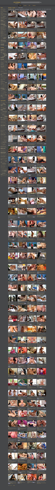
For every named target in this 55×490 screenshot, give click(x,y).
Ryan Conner (2, 160)
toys (2, 96)
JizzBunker (3, 24)
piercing (4, 87)
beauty (2, 53)
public (1, 89)
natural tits (3, 84)
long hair (31, 124)
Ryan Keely (5, 160)
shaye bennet (13, 345)
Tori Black (5, 172)
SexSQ (5, 35)
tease (42, 387)
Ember (5, 127)
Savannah (4, 163)
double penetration (32, 165)
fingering (2, 71)
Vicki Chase (4, 175)
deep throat (23, 335)
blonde (3, 56)
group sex (4, 72)
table (32, 41)
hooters (5, 75)
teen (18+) (13, 145)
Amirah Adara (3, 107)
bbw (3, 52)
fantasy (1, 69)
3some (5, 48)
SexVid (3, 36)
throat (12, 483)
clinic (38, 451)
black (1, 56)
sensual (30, 41)
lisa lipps (31, 482)
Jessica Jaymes (3, 135)
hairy (6, 72)
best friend (41, 239)
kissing (6, 77)
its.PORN (4, 23)
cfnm (24, 40)
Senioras (5, 34)
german (41, 398)
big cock (5, 54)
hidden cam (13, 19)
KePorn (2, 25)
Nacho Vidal (4, 151)
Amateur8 (5, 11)
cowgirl (6, 61)
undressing (21, 155)
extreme (16, 419)
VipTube (2, 41)
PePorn (4, 30)
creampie (2, 62)
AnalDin (2, 12)
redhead (2, 90)
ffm (13, 472)
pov (5, 88)
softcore (1, 93)
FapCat (4, 16)
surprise (41, 429)
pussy (3, 89)
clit (32, 185)
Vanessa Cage (5, 174)
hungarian (43, 62)
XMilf (6, 42)
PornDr (2, 31)
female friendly (13, 218)
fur (38, 346)
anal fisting (43, 216)
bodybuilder (38, 263)
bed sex (30, 71)
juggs (2, 77)
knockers (2, 78)
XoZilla (1, 43)
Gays (29, 5)
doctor (35, 155)
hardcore (5, 73)
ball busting (42, 376)
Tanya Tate (2, 171)
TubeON (19, 364)
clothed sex (30, 419)
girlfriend (2, 72)
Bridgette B (5, 118)
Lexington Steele (3, 143)
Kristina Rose (2, 141)
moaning (5, 83)
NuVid (1, 29)
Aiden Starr (4, 102)
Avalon (3, 116)
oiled (45, 251)
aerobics (30, 334)
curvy (11, 239)
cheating (2, 60)
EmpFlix (2, 16)
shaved (4, 91)
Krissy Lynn (5, 140)
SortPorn (5, 37)
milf (6, 82)
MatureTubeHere (3, 27)
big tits (5, 55)
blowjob (2, 57)
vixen (37, 207)
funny (18, 103)
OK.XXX (4, 29)
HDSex (2, 20)
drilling (30, 20)
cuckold (5, 62)
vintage (1, 97)
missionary (2, 83)
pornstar (2, 88)
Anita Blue (2, 112)
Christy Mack (2, 124)
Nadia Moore (3, 152)
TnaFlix (4, 38)
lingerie (31, 134)
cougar (1, 61)
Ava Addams (4, 115)
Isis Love (5, 131)
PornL (2, 32)
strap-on (11, 451)
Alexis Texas (2, 106)
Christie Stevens (4, 123)
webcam (4, 97)
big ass (4, 53)
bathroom (31, 61)
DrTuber (2, 15)
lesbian (2, 79)
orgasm (15, 335)
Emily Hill (2, 128)
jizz (24, 482)
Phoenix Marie (3, 156)
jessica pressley (34, 92)
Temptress (4, 171)
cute (20, 72)
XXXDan (2, 44)
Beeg (1, 13)
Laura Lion (4, 142)
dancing (9, 462)
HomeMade (2, 22)
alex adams (39, 314)
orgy (1, 86)
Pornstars (25, 5)
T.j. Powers (4, 170)
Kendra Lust (5, 139)
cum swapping (11, 472)
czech (39, 51)
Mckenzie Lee (2, 147)
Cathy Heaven (5, 121)
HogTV (4, 21)
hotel (31, 92)
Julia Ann (5, 136)
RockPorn (2, 34)
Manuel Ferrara (3, 146)
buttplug (28, 20)
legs (5, 78)
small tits (5, 92)
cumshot (2, 64)
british (6, 58)
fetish (6, 70)
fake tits (32, 72)
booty (1, 58)
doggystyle (2, 66)
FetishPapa (2, 17)
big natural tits (2, 55)
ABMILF (4, 10)
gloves (12, 261)
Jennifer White (3, 134)
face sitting (42, 419)
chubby (4, 60)
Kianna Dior (2, 140)
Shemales (34, 5)
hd (1, 74)
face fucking (4, 68)
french (4, 71)
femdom (4, 70)
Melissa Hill (3, 148)
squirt (5, 93)
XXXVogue (2, 45)
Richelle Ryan (3, 158)
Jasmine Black (2, 132)
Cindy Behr (5, 124)
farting (29, 440)
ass (5, 50)
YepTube (6, 45)
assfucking (4, 51)
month (19, 7)
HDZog (2, 21)
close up (6, 60)
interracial (24, 387)
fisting (41, 335)
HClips (2, 19)
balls (19, 93)
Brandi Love (5, 117)
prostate (24, 409)
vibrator (11, 324)
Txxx (18, 249)
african (10, 428)
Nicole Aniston (3, 153)
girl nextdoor (11, 103)
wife (2, 98)
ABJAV (1, 10)
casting (5, 59)
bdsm (5, 52)
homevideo (2, 75)
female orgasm (41, 196)
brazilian (32, 155)
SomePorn (2, 37)
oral (3, 85)
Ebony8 (4, 15)
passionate (2, 87)
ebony (4, 67)
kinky (4, 77)
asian (3, 50)
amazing (12, 72)
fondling (11, 441)
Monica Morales (3, 150)
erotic (41, 263)
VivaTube (4, 41)
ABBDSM (2, 9)
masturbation (3, 81)
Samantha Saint (3, 161)
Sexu (1, 36)
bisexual (40, 472)
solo (3, 93)
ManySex (5, 26)
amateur (2, 49)
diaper (23, 366)
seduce (15, 103)
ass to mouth (22, 40)
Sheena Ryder (3, 167)
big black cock (23, 377)
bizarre (42, 472)
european (2, 68)
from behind (9, 30)
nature (6, 84)
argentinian (39, 376)
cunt (33, 52)
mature (2, 82)
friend (6, 71)
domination (11, 185)
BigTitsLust (4, 13)
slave (11, 483)
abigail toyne (39, 345)
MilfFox (5, 28)
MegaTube (2, 28)
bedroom (32, 430)
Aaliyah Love (2, 101)
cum (6, 62)
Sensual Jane (4, 164)
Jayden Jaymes (3, 133)
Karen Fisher (4, 138)
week (22, 7)
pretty (10, 345)
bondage (5, 57)
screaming (2, 91)
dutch (40, 335)
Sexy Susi (4, 165)
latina (4, 78)
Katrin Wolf (2, 139)
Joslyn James (2, 136)
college (43, 250)
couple (3, 61)
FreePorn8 (2, 18)
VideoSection (3, 40)
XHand (4, 42)
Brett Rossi (2, 118)
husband (4, 76)
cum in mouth (2, 63)
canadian (32, 377)
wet (5, 97)
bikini (25, 71)
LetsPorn (2, 26)
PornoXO (2, 33)
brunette (2, 59)
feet (4, 69)
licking (4, 79)
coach (14, 461)
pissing (6, 87)
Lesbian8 (4, 25)
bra (45, 175)
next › (14, 485)
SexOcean (2, 35)
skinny (1, 92)
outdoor (3, 86)
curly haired (42, 20)
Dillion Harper (2, 127)
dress (33, 229)
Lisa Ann (4, 144)
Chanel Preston (3, 122)
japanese (19, 144)
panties (5, 86)
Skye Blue (3, 168)
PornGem (4, 31)
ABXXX (2, 11)
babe (1, 52)
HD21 (4, 19)
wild (4, 98)
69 (38, 185)
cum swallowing (22, 113)
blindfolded (32, 51)
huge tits (2, 76)
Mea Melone (5, 147)
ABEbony (5, 9)
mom (1, 84)
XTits (3, 43)
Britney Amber (3, 119)
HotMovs (5, 22)
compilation (43, 272)
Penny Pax (4, 155)
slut (3, 92)
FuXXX (5, 18)
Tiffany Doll (2, 172)
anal (1, 50)
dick (3, 65)
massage (2, 80)
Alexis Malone (4, 105)
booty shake (3, 58)
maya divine (14, 219)
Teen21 (2, 38)
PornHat (28, 70)
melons (4, 82)
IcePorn (2, 23)
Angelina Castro (2, 110)
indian (6, 76)
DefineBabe (2, 14)
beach (42, 314)
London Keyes (2, 145)
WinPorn (2, 42)
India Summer (3, 131)
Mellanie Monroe (3, 149)
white (1, 98)
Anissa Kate (4, 111)
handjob (2, 73)
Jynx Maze (2, 137)
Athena (3, 114)
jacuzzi (25, 461)
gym (40, 366)
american (13, 40)
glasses (32, 206)
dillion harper (22, 30)
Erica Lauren (4, 128)
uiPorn (19, 281)
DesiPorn (5, 14)
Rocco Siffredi (4, 159)
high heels (3, 74)
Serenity (2, 165)
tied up (29, 82)
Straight (20, 5)
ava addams (39, 175)
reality (6, 89)
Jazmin (6, 133)
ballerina (10, 155)
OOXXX (2, 30)
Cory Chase (3, 125)
